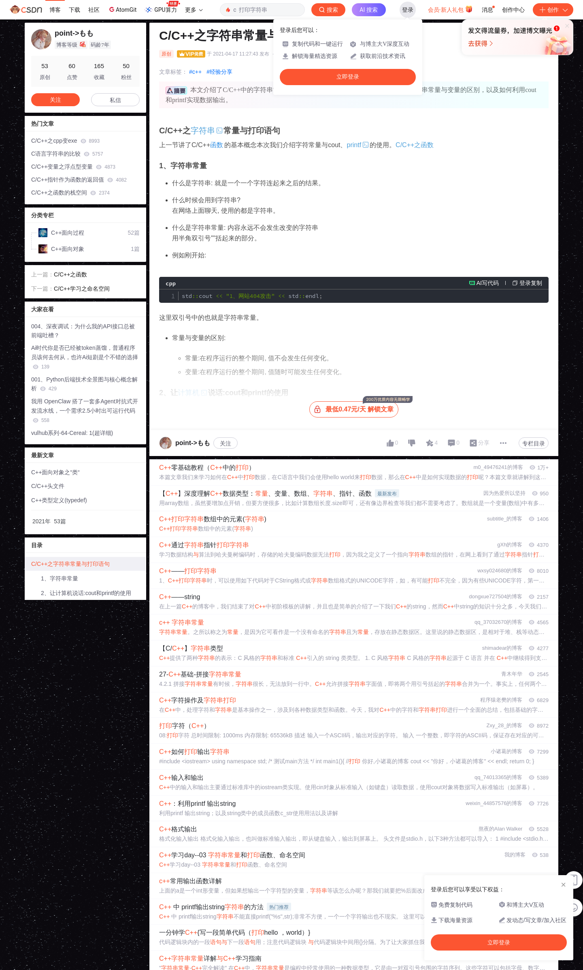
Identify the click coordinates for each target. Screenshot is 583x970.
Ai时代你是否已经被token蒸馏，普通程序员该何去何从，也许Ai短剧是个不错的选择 (84, 357)
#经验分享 (219, 72)
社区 (94, 9)
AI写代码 (488, 283)
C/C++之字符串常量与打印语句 (70, 564)
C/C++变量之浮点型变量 (73, 166)
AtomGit (122, 9)
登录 (407, 9)
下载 (74, 9)
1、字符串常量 (59, 578)
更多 (194, 9)
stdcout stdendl (252, 296)
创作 (553, 9)
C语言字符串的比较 (67, 153)
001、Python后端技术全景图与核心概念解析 (84, 384)
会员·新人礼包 (450, 9)
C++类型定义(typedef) (59, 500)
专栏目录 (533, 443)
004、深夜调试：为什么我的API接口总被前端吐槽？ (83, 331)
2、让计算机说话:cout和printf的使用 (86, 593)
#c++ (195, 72)
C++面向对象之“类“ (55, 472)
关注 (225, 443)
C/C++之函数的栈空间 (70, 192)
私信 (115, 100)
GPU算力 (162, 7)
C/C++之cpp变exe (65, 140)
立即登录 (347, 77)
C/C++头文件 (47, 486)
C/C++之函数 (413, 144)
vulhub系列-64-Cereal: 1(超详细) (72, 433)
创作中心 (513, 9)
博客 (55, 9)
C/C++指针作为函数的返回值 (79, 179)
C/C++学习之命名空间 (82, 288)
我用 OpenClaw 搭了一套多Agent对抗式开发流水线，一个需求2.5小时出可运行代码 (84, 410)
